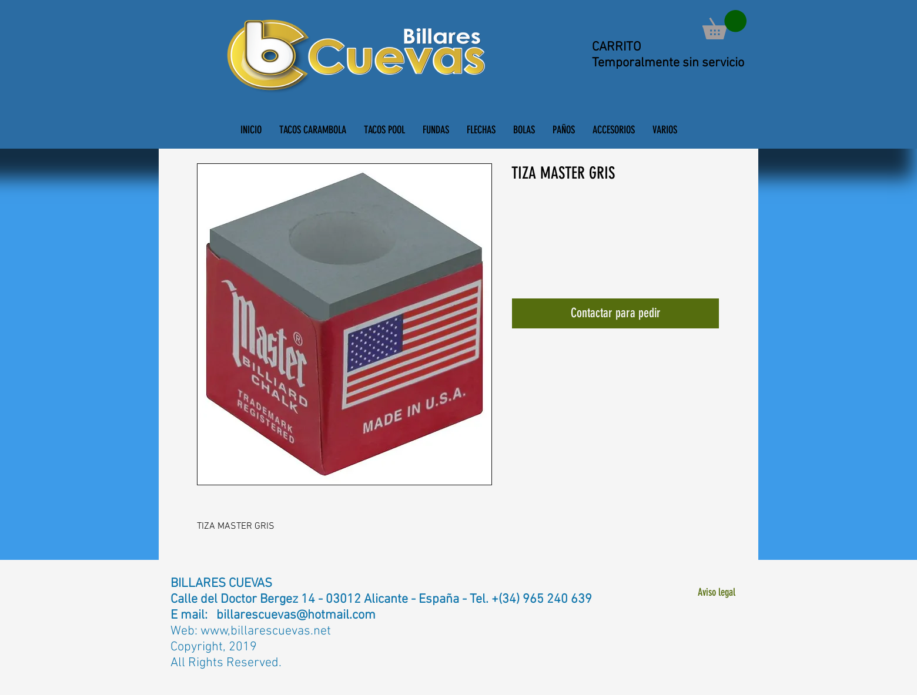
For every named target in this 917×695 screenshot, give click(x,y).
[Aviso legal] (716, 592)
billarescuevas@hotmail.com (296, 615)
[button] (724, 24)
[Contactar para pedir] (615, 313)
